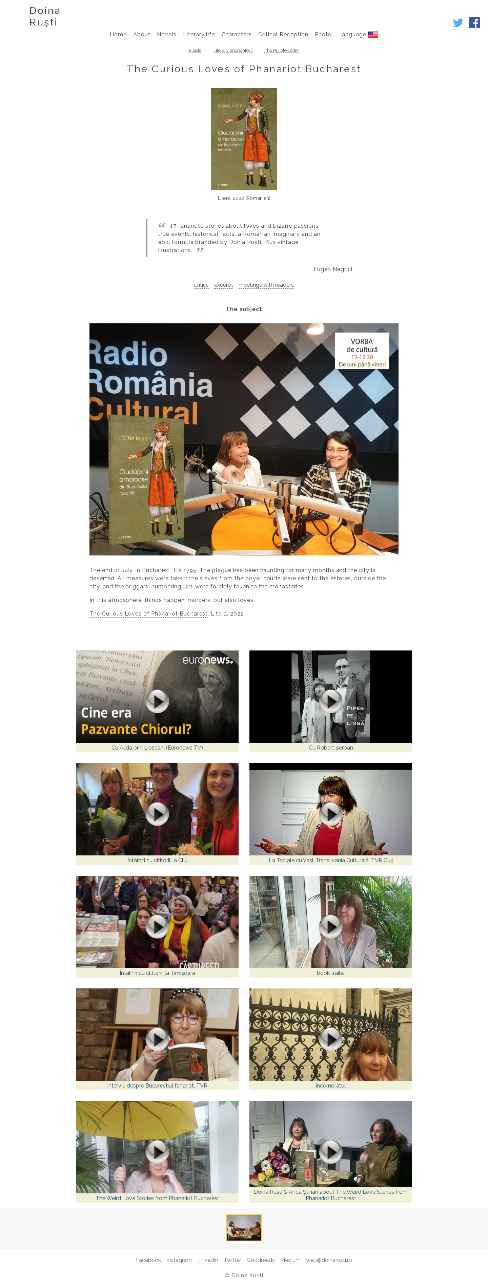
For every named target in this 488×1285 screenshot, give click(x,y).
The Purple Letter (282, 50)
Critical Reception (283, 34)
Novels (167, 34)
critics (201, 285)
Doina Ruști (247, 1275)
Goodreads (261, 1260)
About (141, 34)
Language (358, 34)
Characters (237, 34)
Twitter (232, 1260)
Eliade (195, 50)
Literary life (199, 34)
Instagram (179, 1260)
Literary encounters (233, 50)
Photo (323, 34)
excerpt (223, 285)
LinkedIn (207, 1260)
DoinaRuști (45, 16)
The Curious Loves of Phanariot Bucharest (148, 613)
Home (118, 34)
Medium (290, 1260)
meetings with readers (266, 285)
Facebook (148, 1260)
